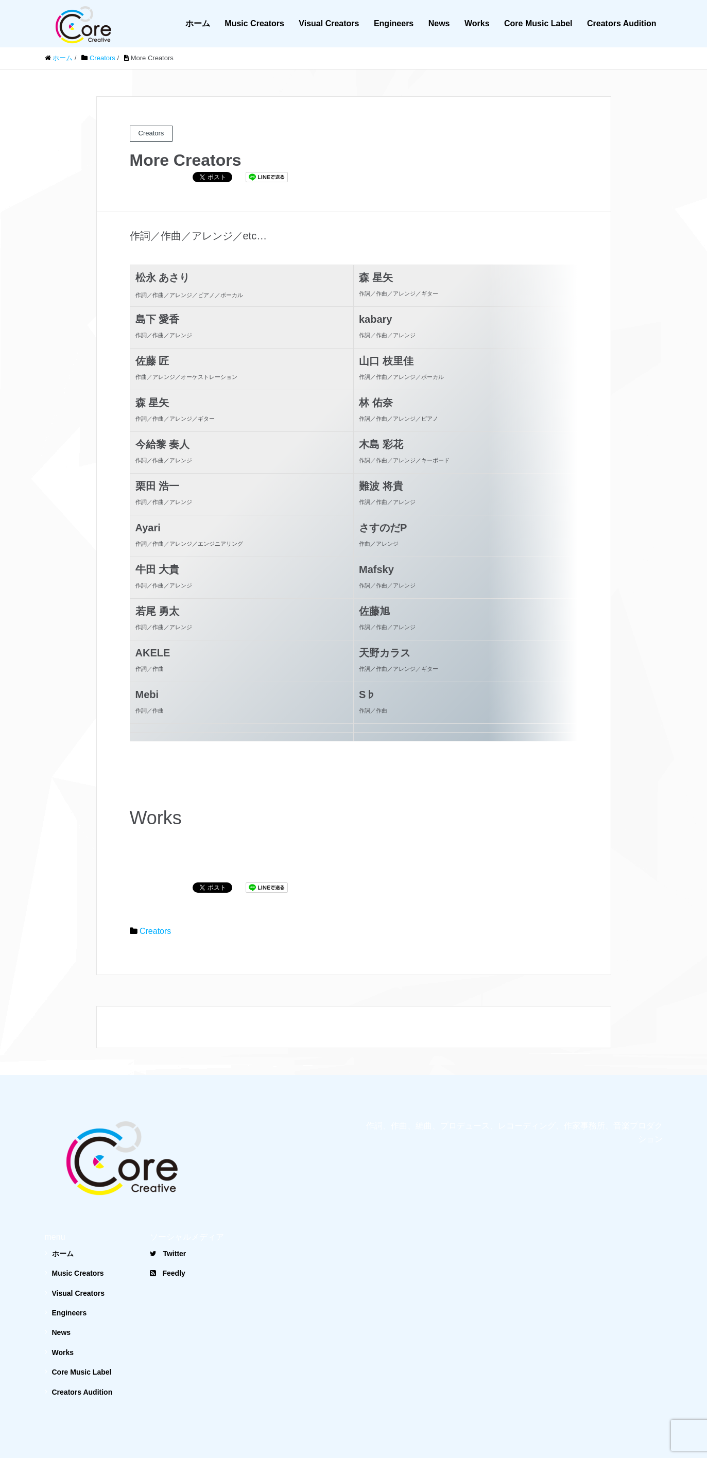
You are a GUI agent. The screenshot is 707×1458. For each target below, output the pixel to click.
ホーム (197, 23)
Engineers (393, 23)
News (439, 23)
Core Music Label (538, 23)
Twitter (168, 1229)
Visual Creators (329, 23)
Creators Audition (622, 23)
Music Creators (254, 23)
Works (477, 23)
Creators (155, 906)
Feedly (167, 1248)
